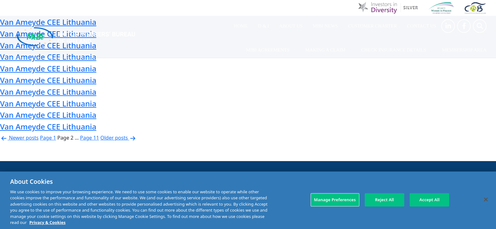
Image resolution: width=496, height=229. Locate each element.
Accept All (429, 199)
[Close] (486, 199)
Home (241, 25)
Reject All (384, 199)
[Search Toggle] (480, 26)
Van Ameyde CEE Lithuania (48, 68)
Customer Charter (372, 25)
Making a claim (325, 49)
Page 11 (89, 137)
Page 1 (48, 137)
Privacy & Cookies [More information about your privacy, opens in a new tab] (47, 222)
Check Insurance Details (393, 49)
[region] (248, 200)
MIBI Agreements (267, 49)
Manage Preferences (335, 199)
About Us (291, 25)
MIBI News (325, 25)
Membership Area (464, 49)
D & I (263, 25)
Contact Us (421, 25)
